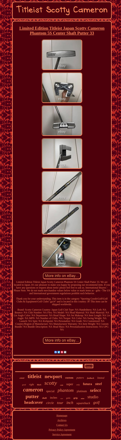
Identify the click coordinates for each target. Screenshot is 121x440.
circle (50, 403)
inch (69, 402)
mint (82, 398)
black (39, 385)
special (50, 391)
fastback (90, 378)
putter (32, 396)
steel (98, 384)
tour (60, 403)
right (31, 384)
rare (61, 398)
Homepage (61, 415)
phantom (66, 390)
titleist (34, 376)
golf (96, 402)
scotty (50, 383)
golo (68, 398)
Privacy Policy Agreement (62, 429)
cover (22, 378)
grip (76, 398)
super (69, 384)
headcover (33, 402)
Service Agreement (62, 434)
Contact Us (62, 425)
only (78, 384)
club (61, 385)
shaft (44, 398)
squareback (83, 403)
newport (53, 376)
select (95, 390)
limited (100, 378)
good (24, 385)
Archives (61, 420)
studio (92, 396)
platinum (82, 391)
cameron (33, 390)
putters (80, 377)
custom (69, 377)
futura (87, 384)
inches (53, 397)
